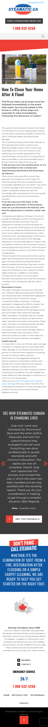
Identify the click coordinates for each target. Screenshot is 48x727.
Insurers (25, 660)
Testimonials (37, 695)
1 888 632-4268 (24, 28)
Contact (26, 664)
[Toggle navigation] (43, 36)
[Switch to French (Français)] (36, 2)
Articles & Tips (20, 695)
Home (6, 695)
